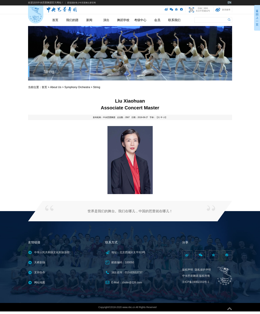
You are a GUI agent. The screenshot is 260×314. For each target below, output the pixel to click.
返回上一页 (257, 18)
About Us (55, 87)
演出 (106, 20)
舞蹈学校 (123, 20)
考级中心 (140, 20)
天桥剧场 (39, 262)
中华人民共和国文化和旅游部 (52, 252)
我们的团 (72, 20)
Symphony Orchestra (77, 87)
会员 (157, 20)
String (49, 71)
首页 (55, 20)
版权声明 (187, 269)
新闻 (89, 20)
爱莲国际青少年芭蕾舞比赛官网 (81, 3)
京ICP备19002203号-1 (195, 281)
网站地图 (39, 282)
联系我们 (174, 20)
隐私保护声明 (203, 269)
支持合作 (39, 272)
